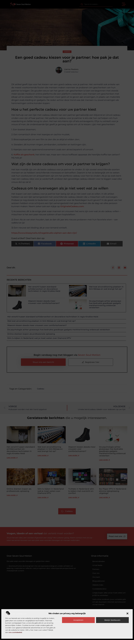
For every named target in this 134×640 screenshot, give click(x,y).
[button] (127, 613)
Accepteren (78, 620)
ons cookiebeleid (15, 632)
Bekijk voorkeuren (112, 620)
